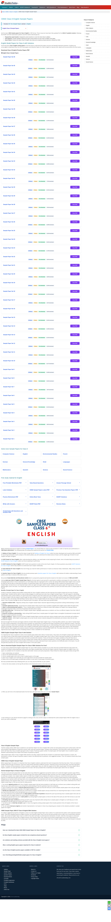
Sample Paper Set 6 (9, 417)
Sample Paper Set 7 (9, 408)
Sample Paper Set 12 (9, 365)
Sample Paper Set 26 (9, 243)
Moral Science (89, 75)
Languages (88, 69)
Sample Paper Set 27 (9, 234)
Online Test (6, 912)
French (87, 55)
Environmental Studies (91, 52)
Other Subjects (89, 49)
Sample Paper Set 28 (9, 226)
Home (3, 11)
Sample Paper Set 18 (9, 312)
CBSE (10, 7)
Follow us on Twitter (36, 895)
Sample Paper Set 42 (9, 104)
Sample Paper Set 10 (9, 382)
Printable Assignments (9, 903)
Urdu (87, 58)
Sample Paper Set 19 (9, 304)
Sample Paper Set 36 (9, 156)
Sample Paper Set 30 (9, 208)
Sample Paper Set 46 (9, 78)
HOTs (5, 906)
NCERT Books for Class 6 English (9, 583)
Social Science (89, 83)
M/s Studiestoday (15, 919)
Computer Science (90, 44)
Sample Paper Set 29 (9, 217)
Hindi (87, 66)
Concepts (6, 901)
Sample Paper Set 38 (9, 139)
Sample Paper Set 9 (9, 391)
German (88, 61)
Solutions (41, 7)
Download (34, 7)
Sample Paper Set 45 (9, 87)
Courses (4, 7)
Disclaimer (33, 897)
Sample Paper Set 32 (9, 191)
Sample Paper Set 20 (9, 295)
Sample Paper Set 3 (9, 443)
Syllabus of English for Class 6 (42, 576)
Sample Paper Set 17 (9, 321)
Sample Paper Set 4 (9, 434)
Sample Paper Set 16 (9, 330)
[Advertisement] (47, 25)
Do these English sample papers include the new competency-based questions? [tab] (25, 857)
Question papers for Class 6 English (47, 596)
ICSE (16, 7)
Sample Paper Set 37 (9, 148)
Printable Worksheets (9, 904)
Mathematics (89, 72)
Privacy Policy (34, 899)
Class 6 (11, 11)
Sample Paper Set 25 (9, 252)
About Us (33, 892)
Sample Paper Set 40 (9, 122)
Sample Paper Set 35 (9, 165)
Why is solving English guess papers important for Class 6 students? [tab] (22, 867)
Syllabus (6, 892)
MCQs (5, 910)
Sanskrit (88, 78)
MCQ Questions (51, 7)
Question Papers (8, 897)
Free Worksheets (62, 7)
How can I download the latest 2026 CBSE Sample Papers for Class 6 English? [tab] (24, 852)
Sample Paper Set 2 (9, 451)
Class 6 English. (7, 593)
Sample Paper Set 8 (9, 399)
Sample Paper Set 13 (9, 356)
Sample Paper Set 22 (9, 278)
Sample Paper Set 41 (9, 113)
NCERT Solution (8, 895)
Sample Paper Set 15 (9, 339)
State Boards (84, 7)
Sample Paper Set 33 (9, 182)
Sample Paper (7, 894)
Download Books (8, 899)
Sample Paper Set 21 (9, 286)
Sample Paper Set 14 (9, 347)
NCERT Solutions (24, 7)
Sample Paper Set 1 (9, 460)
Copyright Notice (35, 901)
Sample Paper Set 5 (9, 425)
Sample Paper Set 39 (9, 130)
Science (88, 80)
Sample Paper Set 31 (9, 200)
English (15, 11)
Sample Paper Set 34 (9, 174)
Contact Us (33, 894)
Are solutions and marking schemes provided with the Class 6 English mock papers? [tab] (26, 862)
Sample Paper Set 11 (9, 373)
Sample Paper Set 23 (9, 269)
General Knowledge (91, 63)
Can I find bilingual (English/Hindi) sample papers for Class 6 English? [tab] (22, 877)
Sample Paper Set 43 (9, 96)
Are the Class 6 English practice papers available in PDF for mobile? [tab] (21, 872)
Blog (78, 7)
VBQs (5, 908)
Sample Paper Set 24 (9, 260)
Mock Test (71, 7)
